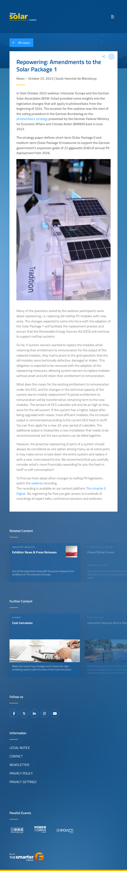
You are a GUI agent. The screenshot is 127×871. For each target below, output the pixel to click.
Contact (16, 756)
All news (20, 42)
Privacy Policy (21, 773)
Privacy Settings (23, 781)
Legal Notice (20, 747)
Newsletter (19, 764)
